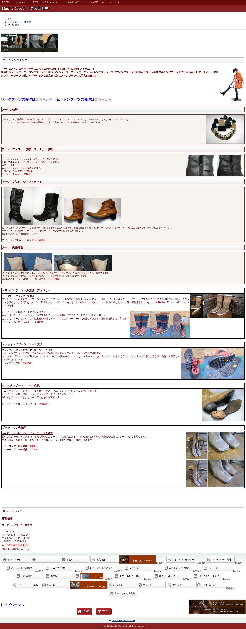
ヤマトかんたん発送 (125, 593)
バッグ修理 (214, 567)
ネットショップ (14, 511)
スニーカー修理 (58, 567)
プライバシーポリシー (123, 620)
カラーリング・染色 (27, 585)
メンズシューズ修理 (21, 567)
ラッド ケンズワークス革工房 (123, 8)
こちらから (46, 99)
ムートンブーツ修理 (179, 567)
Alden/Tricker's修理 (222, 559)
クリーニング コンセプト (131, 577)
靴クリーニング (167, 576)
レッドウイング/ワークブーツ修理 (183, 560)
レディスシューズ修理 (19, 22)
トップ (11, 18)
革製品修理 (26, 576)
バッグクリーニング (209, 576)
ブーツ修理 (135, 567)
